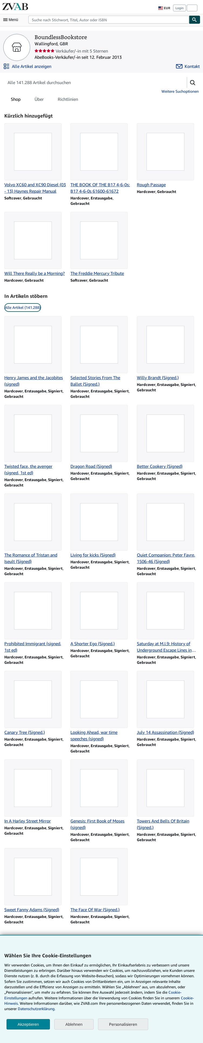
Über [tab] (39, 100)
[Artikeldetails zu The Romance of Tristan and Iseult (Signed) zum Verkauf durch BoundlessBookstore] (35, 529)
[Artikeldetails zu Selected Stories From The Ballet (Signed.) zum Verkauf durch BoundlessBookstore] (101, 351)
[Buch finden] (194, 20)
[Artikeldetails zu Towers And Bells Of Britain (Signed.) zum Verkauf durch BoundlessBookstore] (168, 795)
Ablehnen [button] (73, 1024)
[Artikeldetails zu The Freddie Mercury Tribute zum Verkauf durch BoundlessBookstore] (101, 244)
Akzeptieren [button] (28, 1024)
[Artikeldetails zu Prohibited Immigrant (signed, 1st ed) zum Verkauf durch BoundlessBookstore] (35, 617)
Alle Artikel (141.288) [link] (22, 307)
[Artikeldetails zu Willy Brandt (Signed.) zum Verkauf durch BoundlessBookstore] (168, 348)
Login (179, 8)
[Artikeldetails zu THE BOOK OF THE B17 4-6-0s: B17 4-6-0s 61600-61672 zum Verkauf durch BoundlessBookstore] (101, 158)
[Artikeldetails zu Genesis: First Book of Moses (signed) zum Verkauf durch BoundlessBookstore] (101, 795)
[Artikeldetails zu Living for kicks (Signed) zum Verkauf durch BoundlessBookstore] (101, 525)
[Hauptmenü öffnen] (11, 20)
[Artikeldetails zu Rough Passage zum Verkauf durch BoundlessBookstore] (168, 155)
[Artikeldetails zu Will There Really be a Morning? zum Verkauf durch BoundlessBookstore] (35, 244)
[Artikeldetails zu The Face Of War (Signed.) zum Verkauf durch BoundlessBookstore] (101, 880)
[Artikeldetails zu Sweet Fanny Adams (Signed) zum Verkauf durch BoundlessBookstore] (35, 880)
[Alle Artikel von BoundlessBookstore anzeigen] (27, 66)
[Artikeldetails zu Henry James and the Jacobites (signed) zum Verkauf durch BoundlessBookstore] (35, 351)
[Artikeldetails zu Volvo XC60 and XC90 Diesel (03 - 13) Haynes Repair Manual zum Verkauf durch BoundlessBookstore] (35, 158)
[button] (193, 82)
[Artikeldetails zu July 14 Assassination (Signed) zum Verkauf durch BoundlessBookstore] (168, 703)
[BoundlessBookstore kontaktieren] (188, 66)
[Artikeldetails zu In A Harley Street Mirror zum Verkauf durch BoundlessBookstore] (35, 791)
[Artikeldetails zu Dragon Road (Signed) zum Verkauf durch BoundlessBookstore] (101, 437)
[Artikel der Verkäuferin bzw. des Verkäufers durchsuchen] (90, 82)
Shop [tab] (15, 100)
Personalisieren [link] (123, 1024)
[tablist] (44, 99)
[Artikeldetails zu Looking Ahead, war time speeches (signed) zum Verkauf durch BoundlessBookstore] (101, 706)
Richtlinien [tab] (67, 100)
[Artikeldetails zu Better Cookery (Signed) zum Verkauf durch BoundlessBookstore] (168, 437)
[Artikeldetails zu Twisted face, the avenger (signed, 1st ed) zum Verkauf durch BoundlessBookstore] (35, 440)
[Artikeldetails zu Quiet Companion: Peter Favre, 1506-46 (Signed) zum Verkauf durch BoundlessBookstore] (168, 529)
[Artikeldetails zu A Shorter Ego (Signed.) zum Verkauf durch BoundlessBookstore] (101, 614)
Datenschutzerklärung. (36, 1008)
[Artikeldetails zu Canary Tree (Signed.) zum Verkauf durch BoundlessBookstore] (35, 703)
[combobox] (108, 20)
